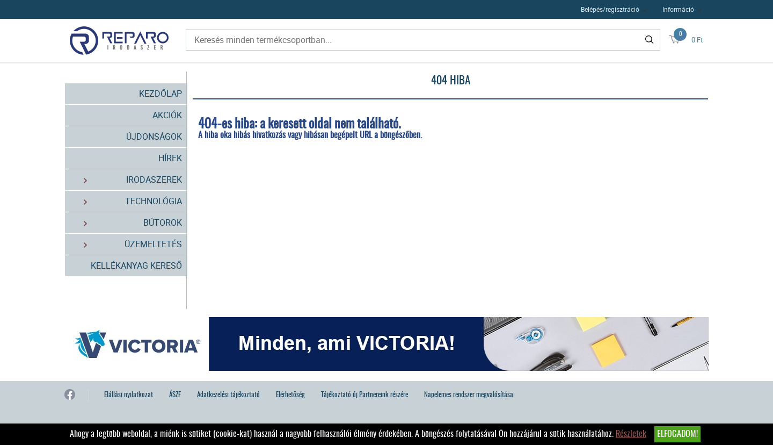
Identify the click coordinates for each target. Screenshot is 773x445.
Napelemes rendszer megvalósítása (468, 395)
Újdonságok (154, 136)
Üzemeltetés (126, 244)
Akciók (167, 115)
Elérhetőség (290, 395)
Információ (678, 9)
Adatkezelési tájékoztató (228, 395)
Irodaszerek (126, 179)
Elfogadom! (677, 434)
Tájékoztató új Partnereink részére (364, 395)
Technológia (126, 201)
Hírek (170, 158)
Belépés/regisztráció (610, 9)
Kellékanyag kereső (136, 265)
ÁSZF (175, 395)
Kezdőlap (160, 93)
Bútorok (126, 222)
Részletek (631, 434)
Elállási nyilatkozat (128, 395)
